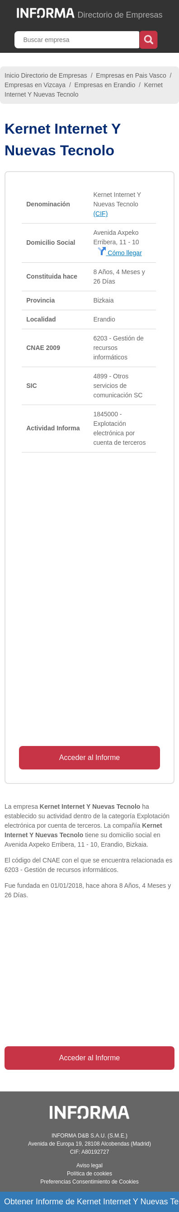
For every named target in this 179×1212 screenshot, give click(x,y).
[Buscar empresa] (77, 39)
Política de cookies (89, 1173)
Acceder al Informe (89, 757)
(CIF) (100, 213)
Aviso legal (89, 1165)
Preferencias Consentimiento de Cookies (89, 1182)
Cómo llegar (119, 252)
